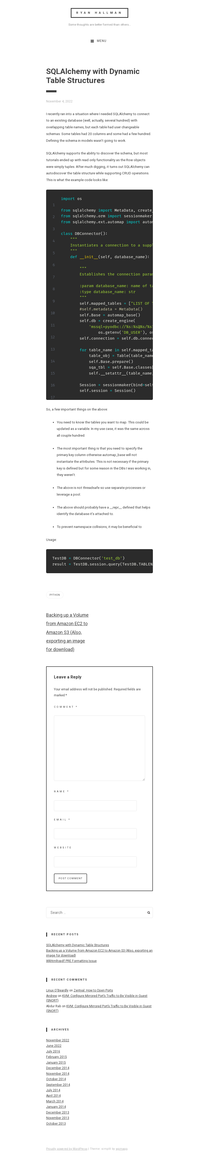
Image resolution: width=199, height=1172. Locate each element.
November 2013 (57, 1118)
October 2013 (56, 1123)
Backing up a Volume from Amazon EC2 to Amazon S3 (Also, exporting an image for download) (67, 632)
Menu (101, 41)
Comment (66, 706)
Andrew (51, 996)
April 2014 (53, 1096)
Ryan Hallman (99, 12)
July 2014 (53, 1090)
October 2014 (56, 1079)
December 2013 (57, 1112)
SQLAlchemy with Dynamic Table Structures (77, 945)
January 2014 (56, 1107)
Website (63, 847)
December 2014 (57, 1068)
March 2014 (54, 1101)
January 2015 (56, 1062)
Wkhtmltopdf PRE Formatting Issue (71, 961)
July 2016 (53, 1051)
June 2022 (53, 1046)
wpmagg (121, 1149)
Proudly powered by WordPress (66, 1149)
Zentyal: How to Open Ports (93, 990)
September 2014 (58, 1085)
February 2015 (56, 1057)
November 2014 (57, 1074)
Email (62, 819)
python (54, 595)
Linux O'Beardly (57, 990)
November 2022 (57, 1040)
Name (61, 791)
